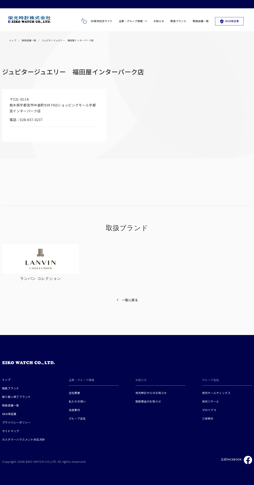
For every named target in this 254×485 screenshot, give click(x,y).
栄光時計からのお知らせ (151, 393)
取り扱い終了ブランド (16, 397)
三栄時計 (208, 418)
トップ (12, 40)
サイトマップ (10, 431)
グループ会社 (77, 418)
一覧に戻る (130, 300)
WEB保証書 (229, 21)
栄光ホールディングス (216, 393)
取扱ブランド (178, 21)
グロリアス (209, 410)
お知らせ (159, 21)
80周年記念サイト (96, 21)
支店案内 (74, 410)
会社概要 (74, 393)
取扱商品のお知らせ (148, 401)
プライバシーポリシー (16, 422)
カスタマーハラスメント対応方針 (23, 439)
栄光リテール (210, 401)
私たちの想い (77, 401)
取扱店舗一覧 (201, 21)
